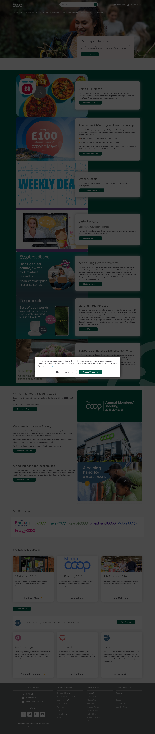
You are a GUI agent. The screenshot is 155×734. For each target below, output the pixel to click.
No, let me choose (64, 372)
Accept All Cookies (90, 372)
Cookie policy (52, 366)
